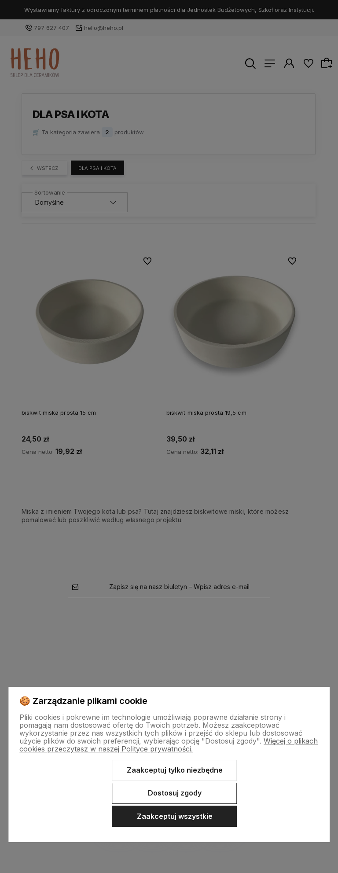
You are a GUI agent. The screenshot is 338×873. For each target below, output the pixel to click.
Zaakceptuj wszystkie (175, 816)
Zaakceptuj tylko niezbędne (175, 770)
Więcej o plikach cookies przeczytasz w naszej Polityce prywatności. (168, 745)
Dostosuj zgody (175, 792)
